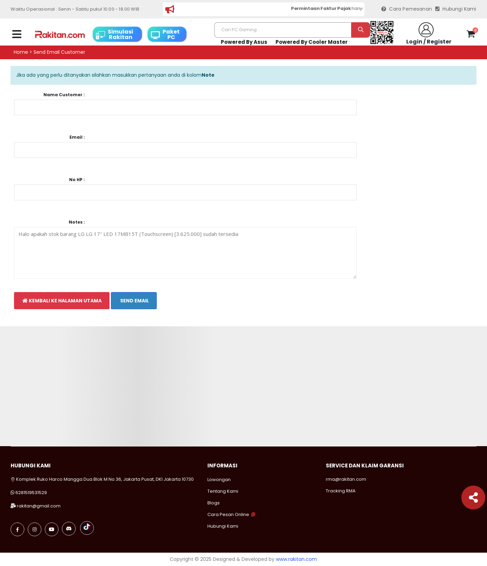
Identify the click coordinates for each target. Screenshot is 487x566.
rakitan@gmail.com (39, 506)
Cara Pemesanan (406, 9)
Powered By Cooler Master (311, 42)
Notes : (77, 222)
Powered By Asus (244, 42)
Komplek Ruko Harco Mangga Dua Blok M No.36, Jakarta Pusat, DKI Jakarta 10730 (102, 479)
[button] (470, 35)
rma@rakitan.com (346, 479)
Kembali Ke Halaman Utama (62, 300)
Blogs (213, 503)
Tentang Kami (222, 491)
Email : (77, 137)
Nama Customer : (64, 95)
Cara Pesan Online (228, 514)
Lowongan (219, 479)
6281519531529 (31, 492)
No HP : (77, 180)
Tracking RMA (341, 491)
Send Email (134, 300)
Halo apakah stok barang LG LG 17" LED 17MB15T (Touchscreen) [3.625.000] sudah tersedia (185, 253)
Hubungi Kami (455, 9)
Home (21, 52)
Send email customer (59, 52)
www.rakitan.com (296, 559)
